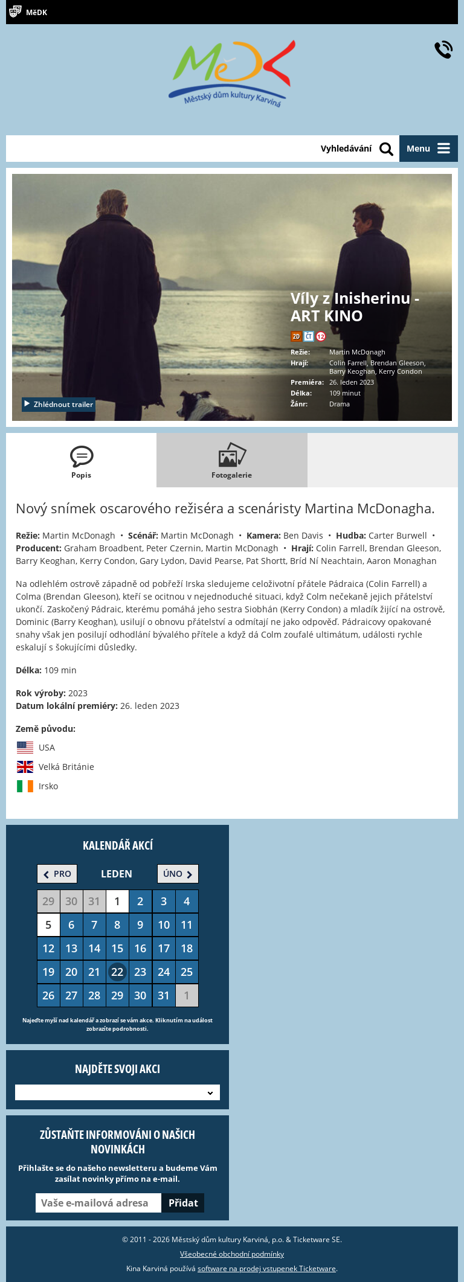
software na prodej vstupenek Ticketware (267, 1268)
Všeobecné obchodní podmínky (232, 1254)
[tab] (81, 460)
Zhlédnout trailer (58, 404)
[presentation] (81, 460)
